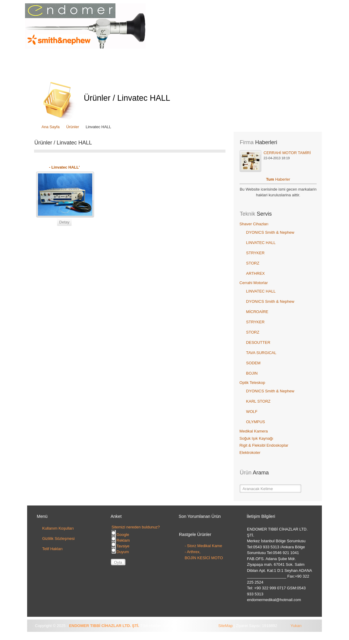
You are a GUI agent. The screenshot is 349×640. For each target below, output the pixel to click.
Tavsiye (121, 546)
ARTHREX (255, 273)
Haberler (282, 179)
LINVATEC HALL (261, 242)
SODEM (253, 363)
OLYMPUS (255, 422)
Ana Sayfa (51, 127)
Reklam (121, 540)
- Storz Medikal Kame (203, 545)
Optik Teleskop (252, 382)
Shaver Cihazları (254, 224)
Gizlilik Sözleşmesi (58, 538)
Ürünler (72, 127)
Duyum (120, 552)
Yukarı (296, 625)
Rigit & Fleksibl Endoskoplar (264, 445)
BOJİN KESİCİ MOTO (204, 558)
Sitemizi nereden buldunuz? (136, 527)
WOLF (252, 411)
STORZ (252, 263)
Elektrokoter (250, 452)
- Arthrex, (193, 552)
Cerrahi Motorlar (254, 282)
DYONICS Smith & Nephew (270, 232)
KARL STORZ (258, 401)
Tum (270, 179)
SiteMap (225, 625)
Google (120, 534)
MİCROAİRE (257, 311)
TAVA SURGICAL (261, 352)
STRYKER (255, 253)
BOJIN (252, 373)
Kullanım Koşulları (58, 528)
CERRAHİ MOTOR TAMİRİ (287, 152)
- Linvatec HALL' (64, 167)
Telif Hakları (52, 549)
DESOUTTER (258, 342)
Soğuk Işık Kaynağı (256, 438)
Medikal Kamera (254, 431)
